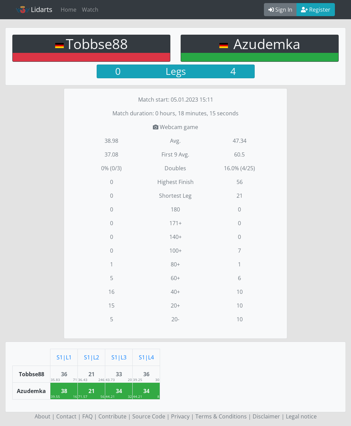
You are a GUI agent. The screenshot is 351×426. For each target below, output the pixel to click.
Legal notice (301, 416)
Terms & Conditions (221, 416)
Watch (90, 9)
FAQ (87, 416)
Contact (66, 416)
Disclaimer (266, 416)
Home (68, 9)
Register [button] (315, 9)
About (42, 416)
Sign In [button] (280, 9)
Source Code (148, 416)
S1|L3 (118, 357)
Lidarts (34, 9)
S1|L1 (64, 357)
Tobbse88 (97, 43)
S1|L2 (91, 357)
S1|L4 (146, 357)
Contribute (112, 416)
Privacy (180, 416)
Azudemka (265, 43)
